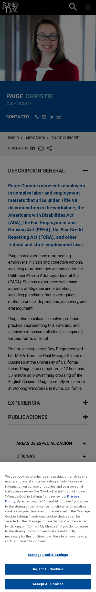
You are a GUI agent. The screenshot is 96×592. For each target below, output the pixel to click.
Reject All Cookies (48, 574)
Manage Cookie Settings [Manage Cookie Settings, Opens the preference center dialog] (48, 560)
